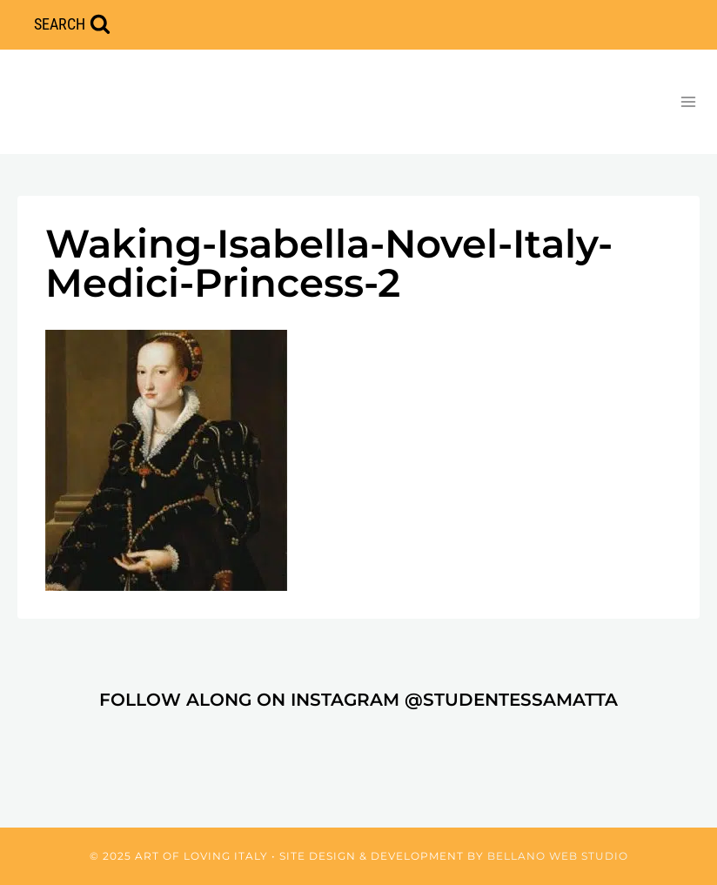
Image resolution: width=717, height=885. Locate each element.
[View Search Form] (72, 24)
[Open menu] (688, 101)
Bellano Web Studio (557, 855)
